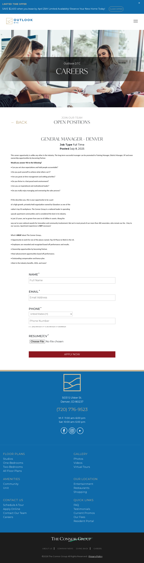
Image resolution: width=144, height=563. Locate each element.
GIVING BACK (82, 549)
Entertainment (83, 483)
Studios (8, 458)
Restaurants (81, 488)
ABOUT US (47, 549)
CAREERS (98, 549)
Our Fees (79, 517)
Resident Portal (84, 521)
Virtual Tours (82, 466)
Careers (8, 517)
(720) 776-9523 (72, 409)
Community (10, 483)
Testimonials (82, 509)
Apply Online (11, 509)
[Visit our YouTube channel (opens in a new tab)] (80, 433)
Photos (78, 458)
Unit (6, 488)
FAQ (76, 505)
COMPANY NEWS (65, 549)
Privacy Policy (95, 556)
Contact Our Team (15, 513)
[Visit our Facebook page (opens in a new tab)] (64, 433)
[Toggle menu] (135, 21)
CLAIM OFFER (116, 9)
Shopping (80, 492)
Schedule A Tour (13, 505)
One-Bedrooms (13, 462)
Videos (78, 462)
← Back (19, 122)
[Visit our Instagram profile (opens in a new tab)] (72, 433)
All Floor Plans (12, 470)
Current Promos (84, 513)
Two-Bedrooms (13, 466)
